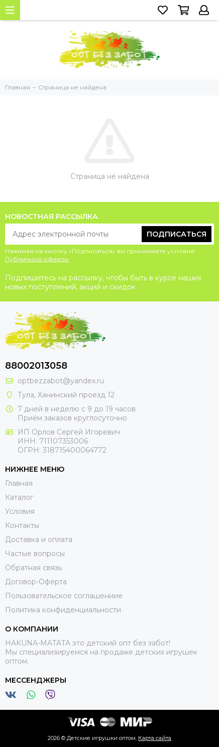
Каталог (19, 497)
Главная (19, 483)
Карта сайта (154, 737)
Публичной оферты (37, 259)
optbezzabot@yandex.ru (61, 380)
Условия (20, 511)
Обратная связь (33, 567)
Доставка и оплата (38, 539)
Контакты (22, 525)
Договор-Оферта (36, 581)
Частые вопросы (35, 553)
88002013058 (36, 365)
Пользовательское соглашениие (64, 595)
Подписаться (176, 234)
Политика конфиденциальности (63, 609)
